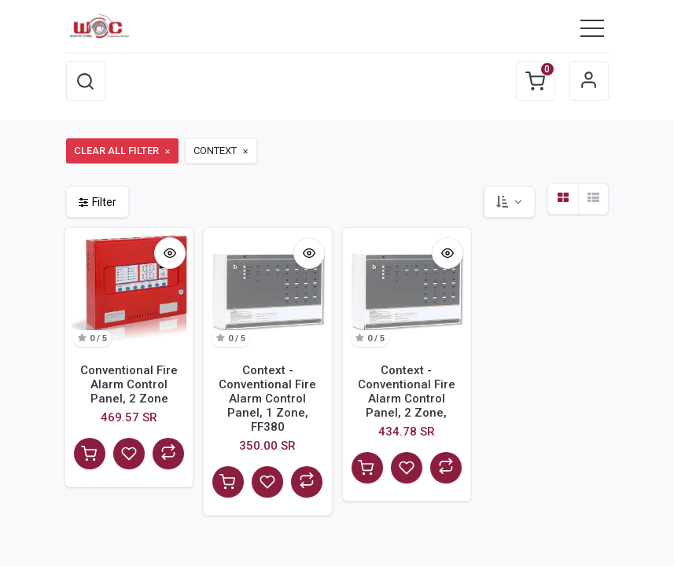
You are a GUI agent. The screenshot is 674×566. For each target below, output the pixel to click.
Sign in (589, 81)
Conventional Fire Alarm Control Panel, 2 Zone (129, 384)
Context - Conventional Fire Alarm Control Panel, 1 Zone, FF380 (267, 398)
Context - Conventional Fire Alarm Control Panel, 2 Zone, (406, 391)
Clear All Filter (123, 150)
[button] (85, 81)
